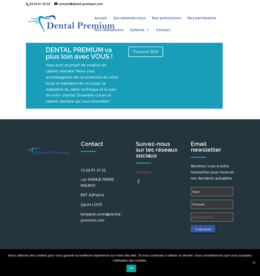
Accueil (100, 18)
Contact (163, 30)
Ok (131, 268)
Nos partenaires (201, 18)
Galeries (137, 30)
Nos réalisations (108, 30)
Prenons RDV (145, 51)
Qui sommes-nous (129, 18)
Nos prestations (166, 18)
